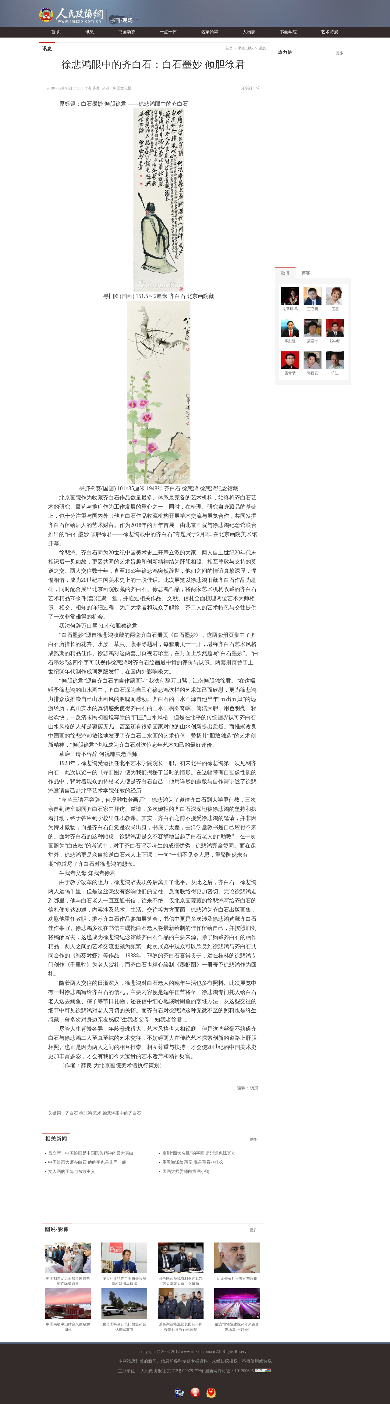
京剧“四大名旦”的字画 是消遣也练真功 (199, 1153)
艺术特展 (329, 32)
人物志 (249, 32)
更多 (253, 1139)
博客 (306, 273)
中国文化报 (122, 88)
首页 (229, 48)
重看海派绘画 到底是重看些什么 (192, 1162)
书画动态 (126, 32)
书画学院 (288, 32)
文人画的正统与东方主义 (71, 1171)
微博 (285, 273)
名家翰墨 (209, 32)
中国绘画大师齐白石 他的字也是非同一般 (87, 1162)
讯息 (89, 32)
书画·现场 (246, 48)
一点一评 (168, 32)
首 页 (56, 32)
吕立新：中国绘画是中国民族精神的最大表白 (90, 1153)
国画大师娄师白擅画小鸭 (185, 1171)
